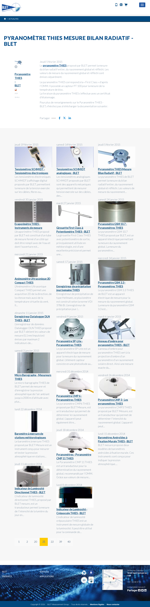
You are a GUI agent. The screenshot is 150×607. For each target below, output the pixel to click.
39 (60, 541)
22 (52, 541)
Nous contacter (113, 604)
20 (35, 541)
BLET (4, 572)
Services (44, 572)
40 (68, 541)
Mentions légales (97, 604)
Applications (47, 576)
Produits (7, 576)
